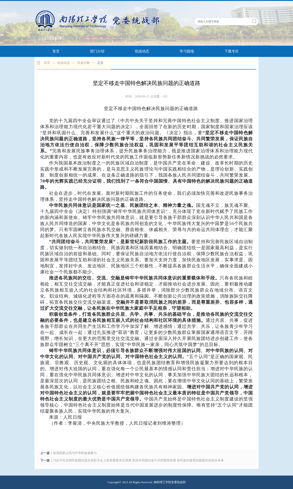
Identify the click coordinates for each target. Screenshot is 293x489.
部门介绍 (97, 51)
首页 (56, 51)
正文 (100, 63)
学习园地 (187, 51)
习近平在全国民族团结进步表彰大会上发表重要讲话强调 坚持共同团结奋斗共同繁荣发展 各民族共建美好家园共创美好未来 (138, 460)
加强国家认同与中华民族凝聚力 (75, 453)
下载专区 (231, 51)
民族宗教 (83, 63)
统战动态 (142, 51)
